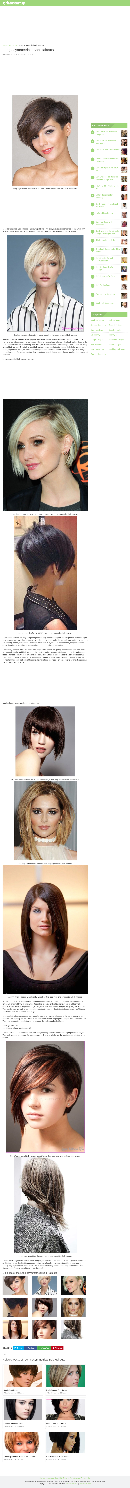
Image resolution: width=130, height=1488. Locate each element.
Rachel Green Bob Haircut (56, 1390)
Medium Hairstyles (116, 340)
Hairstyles (113, 335)
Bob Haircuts (8, 54)
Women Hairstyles (98, 354)
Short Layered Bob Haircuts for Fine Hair (20, 1457)
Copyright (58, 1478)
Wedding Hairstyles (117, 349)
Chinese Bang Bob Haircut (14, 1423)
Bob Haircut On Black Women (58, 1457)
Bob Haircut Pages (11, 1390)
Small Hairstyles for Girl (105, 303)
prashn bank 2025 (85, 1484)
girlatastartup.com (72, 1484)
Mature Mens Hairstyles (105, 213)
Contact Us (50, 1478)
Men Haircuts (96, 344)
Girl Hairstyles (96, 335)
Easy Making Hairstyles (105, 294)
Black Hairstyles (97, 320)
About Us (77, 1478)
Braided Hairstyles (98, 325)
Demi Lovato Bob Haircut (56, 1423)
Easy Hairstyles (115, 330)
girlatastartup (14, 3)
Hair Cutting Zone (103, 285)
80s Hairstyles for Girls (105, 240)
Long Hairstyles (97, 340)
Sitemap (42, 1478)
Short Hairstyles (97, 349)
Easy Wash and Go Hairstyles (107, 150)
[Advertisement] (65, 26)
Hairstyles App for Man (105, 276)
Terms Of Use (67, 1478)
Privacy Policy (86, 1478)
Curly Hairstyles (115, 325)
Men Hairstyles (115, 344)
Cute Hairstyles (97, 330)
